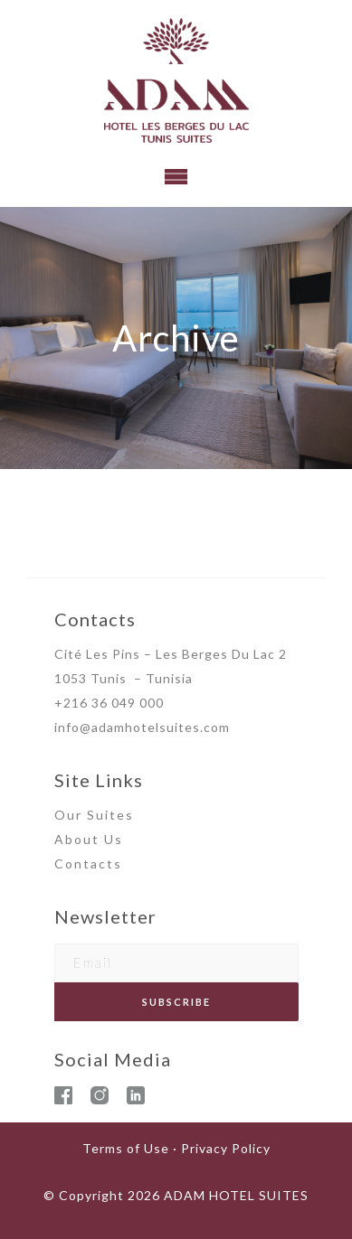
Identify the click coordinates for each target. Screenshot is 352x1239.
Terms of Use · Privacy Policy (176, 1148)
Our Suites (94, 814)
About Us (88, 839)
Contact (84, 863)
